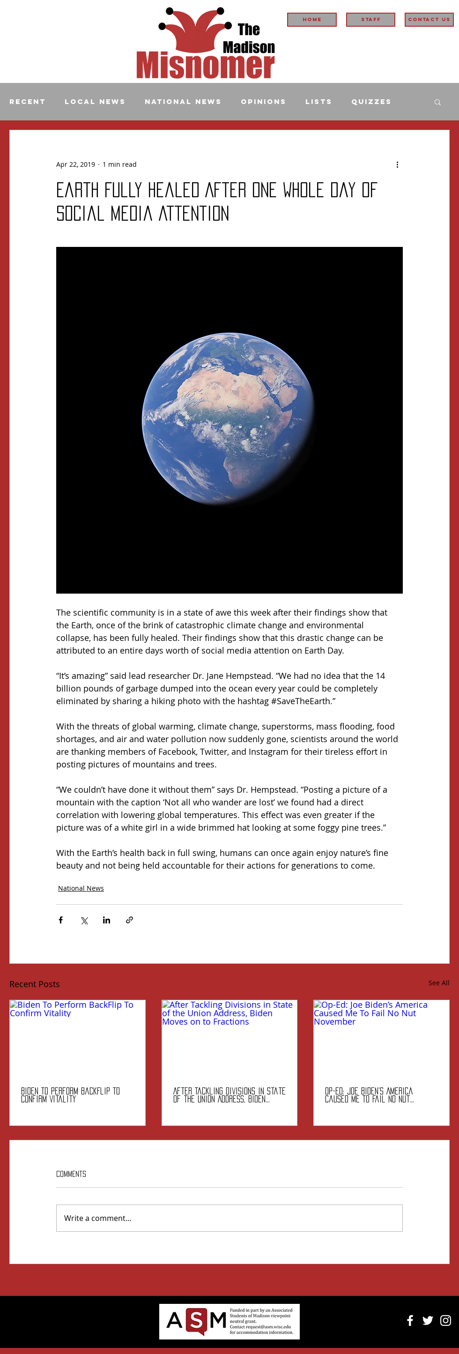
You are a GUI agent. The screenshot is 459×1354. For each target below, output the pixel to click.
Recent (27, 101)
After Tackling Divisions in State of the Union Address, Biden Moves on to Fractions (229, 1095)
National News (183, 101)
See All (439, 982)
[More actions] (397, 164)
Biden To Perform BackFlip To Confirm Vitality (70, 1095)
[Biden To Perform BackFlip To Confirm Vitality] (77, 1038)
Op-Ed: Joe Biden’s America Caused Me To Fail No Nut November (369, 1095)
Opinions (264, 101)
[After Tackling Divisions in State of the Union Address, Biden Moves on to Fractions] (229, 1038)
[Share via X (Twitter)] (83, 919)
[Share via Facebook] (60, 919)
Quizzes (371, 101)
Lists (319, 101)
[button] (437, 101)
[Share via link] (129, 919)
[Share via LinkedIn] (106, 919)
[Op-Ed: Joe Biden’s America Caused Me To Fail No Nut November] (381, 1038)
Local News (95, 101)
